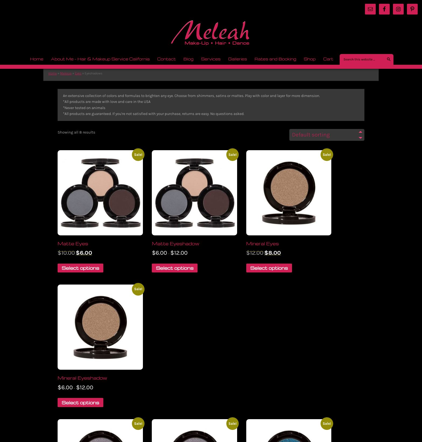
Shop (308, 58)
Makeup (64, 74)
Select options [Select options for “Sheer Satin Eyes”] (239, 368)
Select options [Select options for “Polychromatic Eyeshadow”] (160, 373)
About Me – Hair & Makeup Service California (100, 58)
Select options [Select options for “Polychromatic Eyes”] (80, 368)
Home (36, 58)
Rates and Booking (273, 58)
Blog (186, 58)
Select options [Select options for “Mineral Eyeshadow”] (318, 251)
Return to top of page (76, 403)
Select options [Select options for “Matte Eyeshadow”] (160, 251)
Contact (166, 58)
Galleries (236, 58)
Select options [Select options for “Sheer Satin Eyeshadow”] (318, 368)
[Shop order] (326, 136)
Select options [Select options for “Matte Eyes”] (80, 251)
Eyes (76, 74)
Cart (328, 58)
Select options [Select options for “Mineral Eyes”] (239, 251)
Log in (359, 405)
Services (209, 58)
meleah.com (211, 34)
